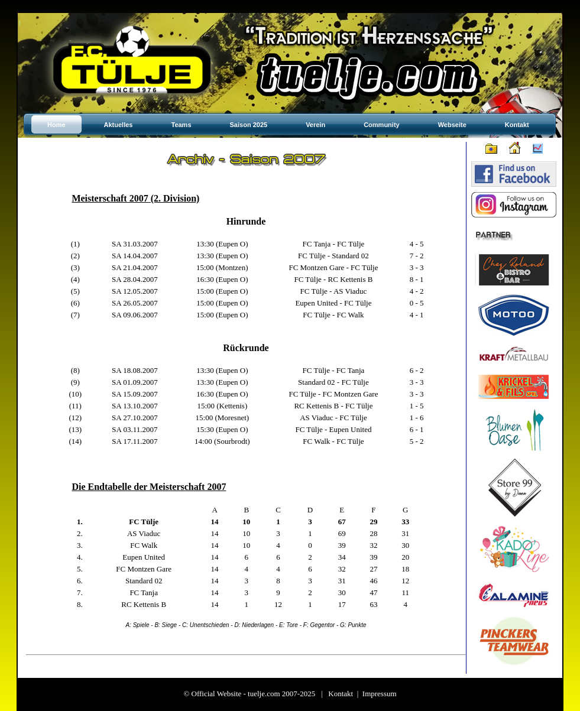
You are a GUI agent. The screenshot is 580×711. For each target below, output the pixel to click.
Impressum (379, 693)
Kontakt (340, 693)
